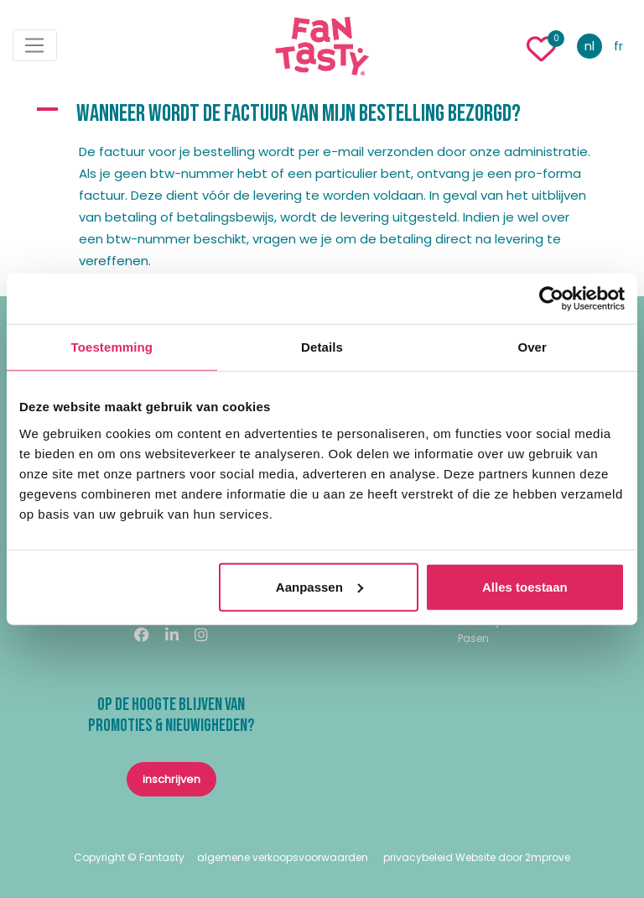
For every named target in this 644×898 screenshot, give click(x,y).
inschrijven (171, 779)
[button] (322, 114)
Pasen (473, 638)
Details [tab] (322, 347)
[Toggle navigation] (35, 45)
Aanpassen (319, 586)
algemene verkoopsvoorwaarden (282, 857)
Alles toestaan (525, 586)
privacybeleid (418, 857)
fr (618, 46)
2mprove (547, 857)
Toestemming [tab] (112, 347)
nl (589, 46)
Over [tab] (532, 347)
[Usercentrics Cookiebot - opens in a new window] (551, 298)
